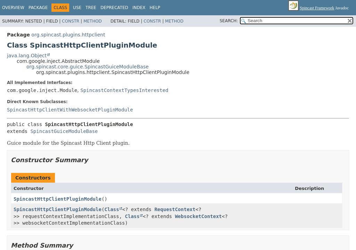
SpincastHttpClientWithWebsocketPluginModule (70, 109)
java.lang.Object (27, 55)
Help (154, 7)
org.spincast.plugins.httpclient (68, 35)
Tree (91, 7)
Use (77, 7)
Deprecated (114, 7)
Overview (13, 7)
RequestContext (174, 209)
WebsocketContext (198, 216)
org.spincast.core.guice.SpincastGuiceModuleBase (87, 66)
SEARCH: (229, 20)
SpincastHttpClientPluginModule (58, 199)
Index (139, 7)
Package (38, 7)
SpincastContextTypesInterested (124, 90)
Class (111, 209)
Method (92, 21)
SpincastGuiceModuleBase (64, 131)
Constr (70, 21)
